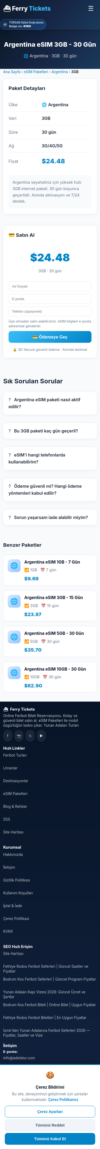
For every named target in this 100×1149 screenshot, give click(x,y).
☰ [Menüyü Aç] (91, 8)
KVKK (8, 931)
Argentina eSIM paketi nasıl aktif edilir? (45, 403)
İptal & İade (12, 906)
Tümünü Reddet (50, 1125)
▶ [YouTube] (41, 736)
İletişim (9, 867)
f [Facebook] (8, 736)
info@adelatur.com (19, 1058)
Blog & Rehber (15, 806)
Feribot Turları (15, 755)
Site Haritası (13, 832)
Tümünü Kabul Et (50, 1139)
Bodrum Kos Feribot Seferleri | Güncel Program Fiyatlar (49, 979)
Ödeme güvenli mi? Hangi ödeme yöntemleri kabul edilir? (45, 489)
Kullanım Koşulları (18, 893)
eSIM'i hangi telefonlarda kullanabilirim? (37, 458)
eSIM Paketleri (36, 72)
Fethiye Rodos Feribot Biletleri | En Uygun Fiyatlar (44, 1018)
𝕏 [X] (30, 736)
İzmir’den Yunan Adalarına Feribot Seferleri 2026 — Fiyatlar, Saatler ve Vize (46, 1032)
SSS (6, 819)
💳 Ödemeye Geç (50, 337)
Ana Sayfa (12, 72)
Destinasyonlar (15, 781)
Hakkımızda (13, 854)
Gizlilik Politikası (16, 880)
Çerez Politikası (16, 918)
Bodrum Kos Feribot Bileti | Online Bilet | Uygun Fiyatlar (49, 1005)
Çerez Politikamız (63, 1099)
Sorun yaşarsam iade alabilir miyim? (48, 517)
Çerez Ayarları (50, 1111)
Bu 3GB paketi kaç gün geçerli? (43, 431)
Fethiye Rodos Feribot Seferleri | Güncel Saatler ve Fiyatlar (45, 968)
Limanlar (10, 768)
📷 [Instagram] (19, 736)
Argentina (59, 72)
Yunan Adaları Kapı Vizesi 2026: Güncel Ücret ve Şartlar (44, 994)
